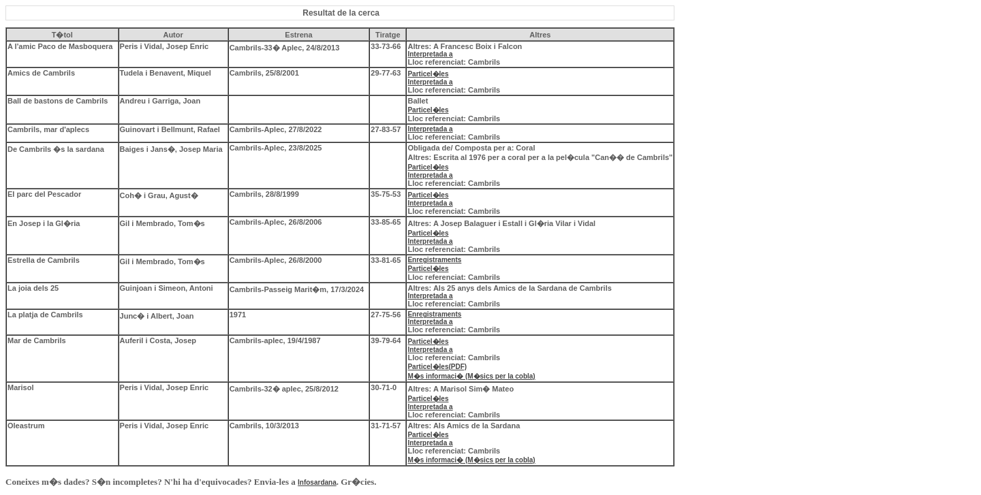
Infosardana (317, 482)
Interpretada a (429, 54)
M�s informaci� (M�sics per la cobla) (471, 376)
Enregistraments (434, 260)
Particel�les (427, 74)
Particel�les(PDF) (437, 366)
